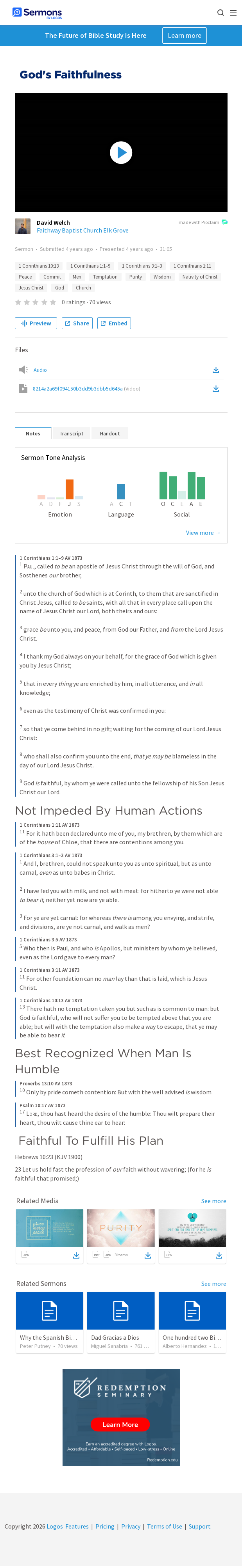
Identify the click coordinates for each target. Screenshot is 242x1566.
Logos (54, 1526)
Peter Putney (35, 1345)
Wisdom (162, 276)
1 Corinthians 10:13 (39, 266)
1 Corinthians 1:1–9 (90, 266)
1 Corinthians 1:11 (192, 266)
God (59, 287)
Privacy (130, 1526)
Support (200, 1526)
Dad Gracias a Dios (115, 1337)
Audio (40, 369)
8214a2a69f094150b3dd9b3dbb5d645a (86, 388)
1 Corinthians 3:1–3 (142, 266)
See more (213, 1201)
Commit (52, 276)
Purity (135, 276)
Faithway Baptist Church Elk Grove (83, 230)
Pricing (105, 1526)
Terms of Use (164, 1526)
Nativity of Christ (200, 276)
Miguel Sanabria (109, 1345)
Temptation (105, 276)
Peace (25, 276)
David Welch (53, 222)
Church (83, 287)
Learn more (184, 35)
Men (77, 276)
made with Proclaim (203, 222)
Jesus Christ (31, 287)
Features (77, 1526)
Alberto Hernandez (185, 1345)
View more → (203, 532)
